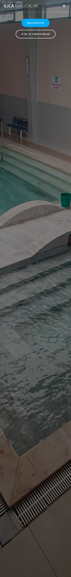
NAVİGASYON (35, 22)
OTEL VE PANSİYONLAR (35, 34)
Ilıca (21, 6)
